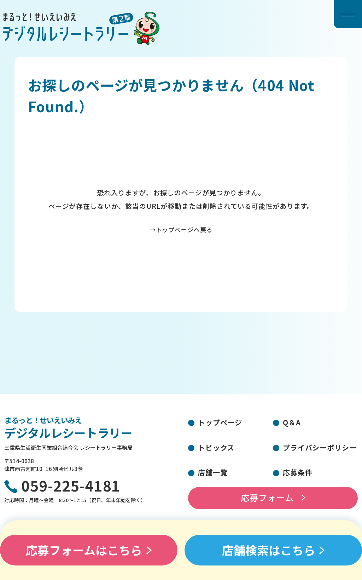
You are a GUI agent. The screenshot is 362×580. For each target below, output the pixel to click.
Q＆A (292, 422)
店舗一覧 (212, 472)
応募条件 (297, 472)
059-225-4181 (70, 486)
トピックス (216, 447)
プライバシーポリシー (320, 447)
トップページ (220, 422)
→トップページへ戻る (181, 229)
